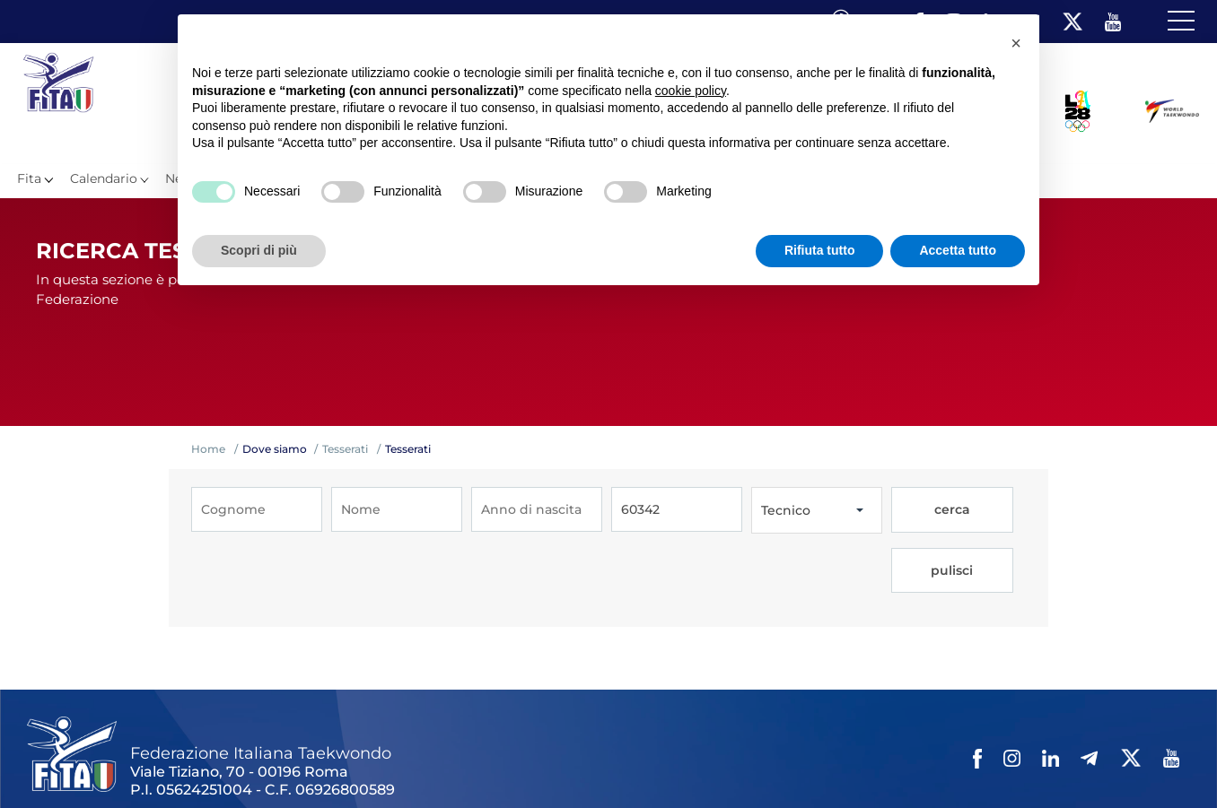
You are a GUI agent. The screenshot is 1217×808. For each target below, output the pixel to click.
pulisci (988, 510)
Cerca (761, 762)
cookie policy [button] (690, 90)
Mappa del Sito (276, 762)
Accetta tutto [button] (957, 250)
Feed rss (813, 762)
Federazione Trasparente (104, 762)
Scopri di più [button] (259, 250)
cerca (923, 510)
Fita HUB (875, 762)
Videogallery (455, 762)
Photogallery (369, 762)
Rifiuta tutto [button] (819, 250)
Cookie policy (694, 762)
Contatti (528, 762)
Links (204, 762)
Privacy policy (604, 762)
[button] (1016, 43)
